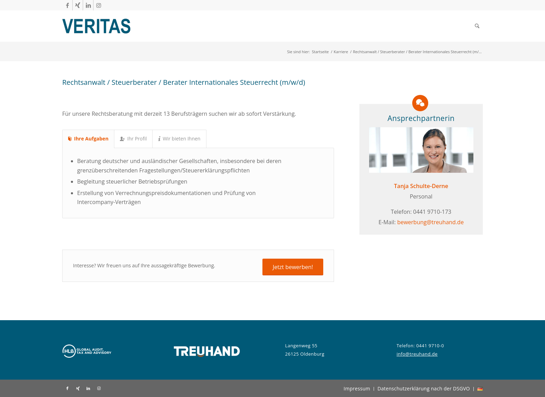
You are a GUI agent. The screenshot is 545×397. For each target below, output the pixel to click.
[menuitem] (477, 26)
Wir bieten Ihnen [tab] (179, 138)
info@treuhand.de (417, 354)
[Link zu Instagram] (98, 5)
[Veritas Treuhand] (96, 26)
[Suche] (477, 26)
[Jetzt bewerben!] (293, 267)
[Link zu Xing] (78, 5)
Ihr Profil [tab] (133, 138)
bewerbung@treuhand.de (430, 222)
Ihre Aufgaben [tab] (88, 138)
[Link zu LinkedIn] (88, 5)
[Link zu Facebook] (67, 5)
